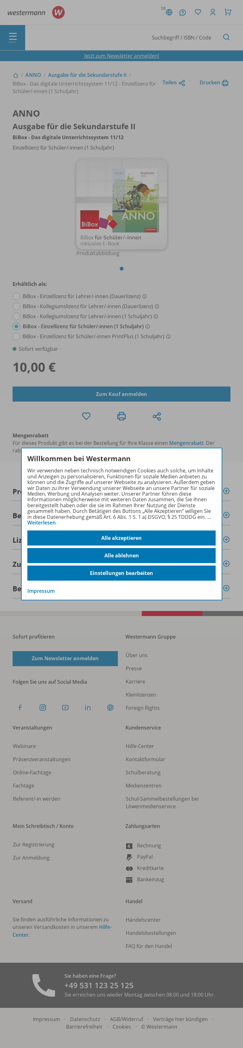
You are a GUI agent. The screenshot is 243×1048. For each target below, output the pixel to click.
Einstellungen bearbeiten (121, 573)
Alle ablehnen (121, 555)
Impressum (41, 591)
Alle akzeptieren (121, 538)
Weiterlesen (41, 522)
